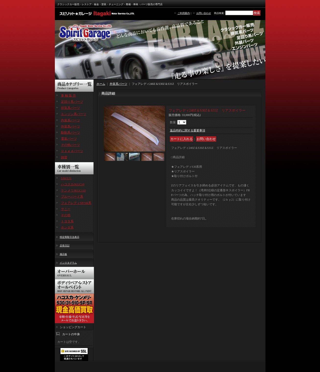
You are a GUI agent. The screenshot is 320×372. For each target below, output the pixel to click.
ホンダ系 (67, 227)
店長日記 (65, 245)
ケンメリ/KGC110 (73, 190)
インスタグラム (68, 262)
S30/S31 (66, 178)
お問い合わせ (203, 13)
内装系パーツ (70, 120)
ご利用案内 (184, 13)
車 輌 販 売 (68, 95)
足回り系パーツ (72, 101)
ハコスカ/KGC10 (72, 184)
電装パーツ (69, 139)
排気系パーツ (70, 108)
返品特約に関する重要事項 (187, 130)
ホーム (100, 84)
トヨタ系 (67, 221)
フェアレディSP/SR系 (76, 203)
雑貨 (64, 157)
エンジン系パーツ (73, 114)
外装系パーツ (70, 126)
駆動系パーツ (70, 132)
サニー (66, 209)
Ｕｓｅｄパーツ (72, 151)
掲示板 (63, 254)
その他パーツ (70, 145)
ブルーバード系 (72, 196)
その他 (66, 215)
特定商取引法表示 (69, 237)
